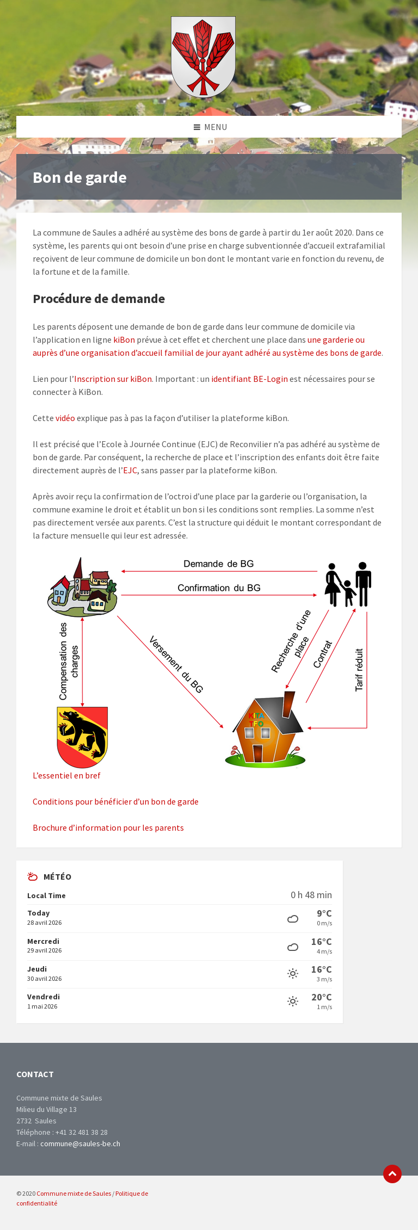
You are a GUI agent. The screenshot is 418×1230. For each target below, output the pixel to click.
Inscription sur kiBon (113, 378)
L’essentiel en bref (67, 775)
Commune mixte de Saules (73, 1193)
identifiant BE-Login (249, 378)
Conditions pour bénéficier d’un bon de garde (116, 801)
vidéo (65, 417)
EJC (130, 470)
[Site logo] (203, 94)
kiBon (124, 339)
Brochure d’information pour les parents (108, 827)
